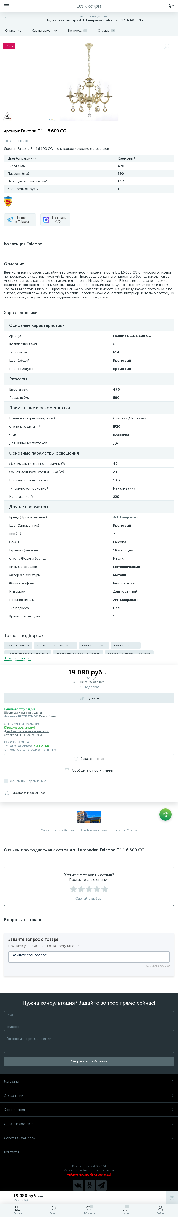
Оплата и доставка (89, 1120)
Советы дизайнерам (89, 1134)
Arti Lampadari (125, 517)
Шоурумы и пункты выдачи (23, 709)
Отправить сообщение (89, 1057)
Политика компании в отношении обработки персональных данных (89, 1190)
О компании (89, 1092)
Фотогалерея (89, 1106)
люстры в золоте (94, 645)
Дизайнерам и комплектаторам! (26, 727)
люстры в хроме (125, 645)
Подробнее (47, 712)
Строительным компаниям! (23, 731)
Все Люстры (89, 6)
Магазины (89, 1077)
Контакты (89, 1148)
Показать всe (17, 654)
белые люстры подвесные (55, 645)
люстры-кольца (18, 645)
